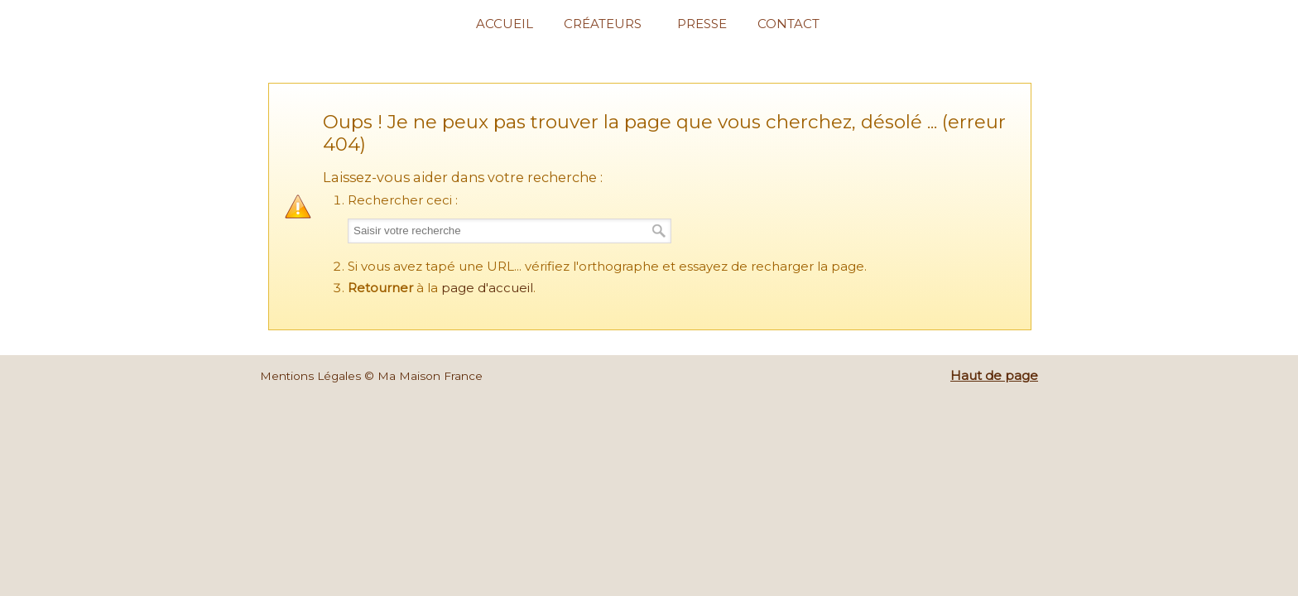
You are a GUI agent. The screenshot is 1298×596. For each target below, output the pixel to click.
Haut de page (994, 375)
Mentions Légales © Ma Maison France (371, 375)
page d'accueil (487, 288)
